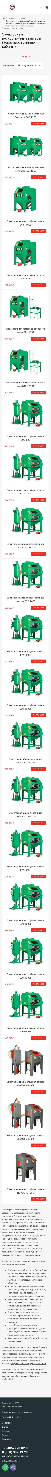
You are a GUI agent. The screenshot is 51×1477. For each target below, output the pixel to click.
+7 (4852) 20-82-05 (20, 1363)
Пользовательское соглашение (17, 1412)
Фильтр (25, 57)
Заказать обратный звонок (15, 1456)
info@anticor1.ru (9, 1460)
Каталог (6, 1431)
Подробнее (38, 123)
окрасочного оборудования (15, 1376)
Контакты (6, 1439)
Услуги (5, 1427)
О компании (7, 1423)
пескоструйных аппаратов (14, 1373)
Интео (19, 1417)
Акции (5, 1435)
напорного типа (41, 1373)
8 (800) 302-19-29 (38, 1363)
